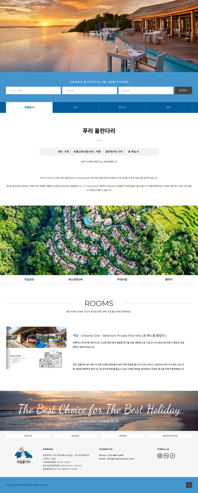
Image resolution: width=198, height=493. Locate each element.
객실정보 (29, 279)
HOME (38, 6)
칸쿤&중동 (77, 5)
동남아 (91, 4)
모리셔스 (63, 6)
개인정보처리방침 (169, 435)
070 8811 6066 (115, 455)
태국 (118, 9)
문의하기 (183, 90)
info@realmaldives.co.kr (120, 458)
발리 (101, 9)
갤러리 (168, 279)
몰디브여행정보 (108, 3)
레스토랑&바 (75, 279)
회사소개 (28, 435)
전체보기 (92, 9)
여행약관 (122, 435)
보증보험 (75, 435)
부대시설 (122, 279)
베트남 (110, 9)
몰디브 (50, 6)
